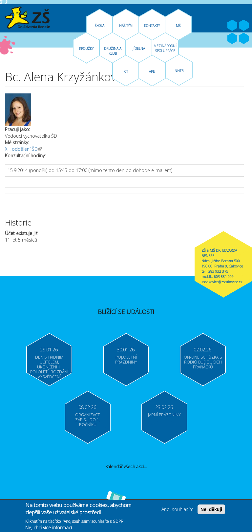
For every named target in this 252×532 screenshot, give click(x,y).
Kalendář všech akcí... (126, 466)
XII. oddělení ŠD (23, 149)
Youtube (244, 25)
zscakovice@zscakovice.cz (221, 281)
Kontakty (152, 25)
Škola (99, 25)
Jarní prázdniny (164, 415)
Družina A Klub (112, 51)
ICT (125, 71)
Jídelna (139, 48)
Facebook (232, 25)
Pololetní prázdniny (126, 359)
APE (152, 71)
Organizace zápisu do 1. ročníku (87, 419)
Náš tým (126, 25)
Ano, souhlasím (177, 511)
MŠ (178, 25)
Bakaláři (232, 38)
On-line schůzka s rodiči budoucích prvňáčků (203, 362)
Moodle (244, 38)
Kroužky (86, 48)
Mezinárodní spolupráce (165, 48)
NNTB (179, 71)
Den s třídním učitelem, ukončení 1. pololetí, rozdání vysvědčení (49, 367)
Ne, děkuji (211, 511)
